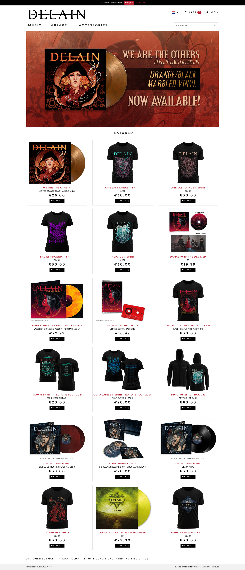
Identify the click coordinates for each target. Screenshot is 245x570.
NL (176, 12)
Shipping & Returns (131, 558)
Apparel (60, 25)
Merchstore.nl (190, 567)
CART (193, 12)
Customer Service (40, 558)
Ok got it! (129, 3)
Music (35, 25)
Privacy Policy (68, 558)
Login (213, 12)
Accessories (93, 25)
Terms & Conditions (98, 558)
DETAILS (57, 201)
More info (141, 3)
